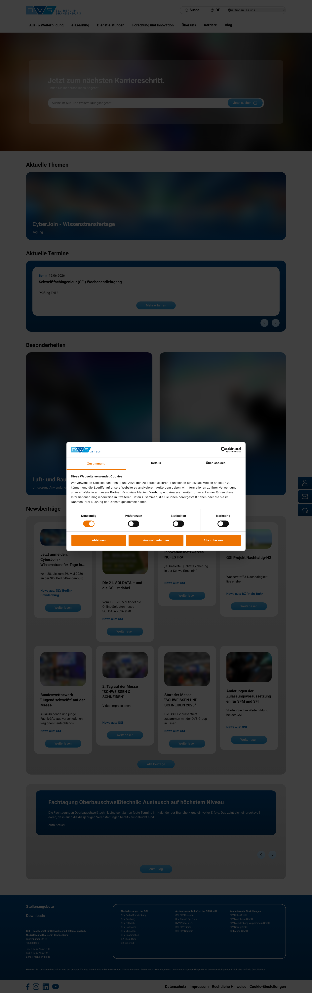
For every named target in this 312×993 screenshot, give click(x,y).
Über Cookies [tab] (215, 463)
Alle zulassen (213, 540)
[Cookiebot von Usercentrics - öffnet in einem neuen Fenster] (223, 450)
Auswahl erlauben (156, 540)
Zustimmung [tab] (96, 463)
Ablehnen (99, 540)
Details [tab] (156, 463)
